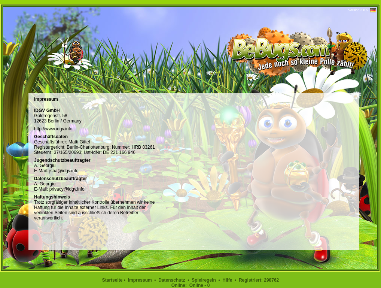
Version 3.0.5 (358, 10)
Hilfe (227, 280)
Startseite (112, 280)
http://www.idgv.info (53, 128)
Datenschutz (171, 280)
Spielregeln (204, 280)
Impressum (140, 280)
